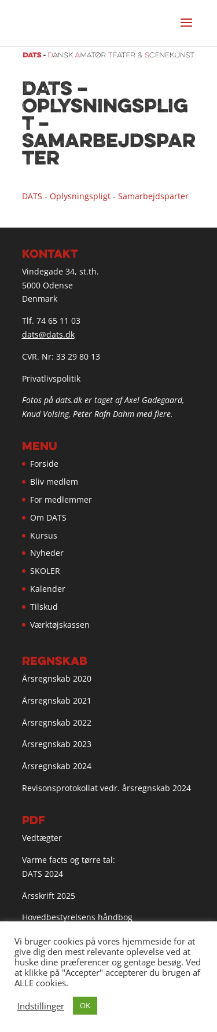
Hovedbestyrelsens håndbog (77, 917)
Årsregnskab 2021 (56, 700)
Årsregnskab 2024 (56, 765)
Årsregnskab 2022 (56, 722)
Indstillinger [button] (40, 1006)
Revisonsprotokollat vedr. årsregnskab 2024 (106, 787)
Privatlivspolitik (51, 378)
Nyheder (47, 552)
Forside (44, 463)
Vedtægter (42, 837)
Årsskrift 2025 (48, 895)
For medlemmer (61, 499)
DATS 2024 (42, 873)
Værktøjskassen (60, 624)
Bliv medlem (54, 481)
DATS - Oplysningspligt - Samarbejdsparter (105, 196)
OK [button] (85, 1005)
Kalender (47, 588)
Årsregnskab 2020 (56, 678)
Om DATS (48, 517)
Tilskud (44, 606)
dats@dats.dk (48, 334)
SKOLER (45, 570)
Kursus (43, 535)
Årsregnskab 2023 (56, 743)
